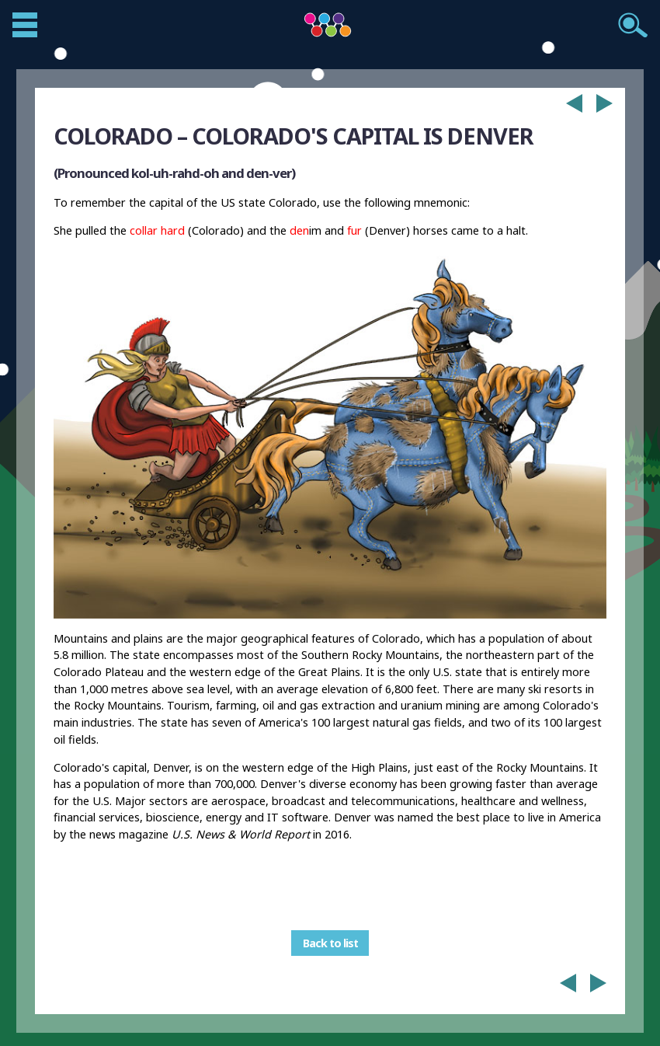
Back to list (330, 943)
